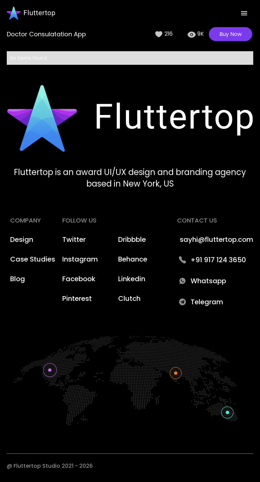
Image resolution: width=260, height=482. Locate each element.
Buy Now (230, 34)
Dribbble (132, 239)
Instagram (80, 259)
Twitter (74, 239)
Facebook (78, 279)
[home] (31, 13)
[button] (244, 13)
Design (21, 239)
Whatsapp (208, 281)
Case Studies (32, 259)
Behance (132, 259)
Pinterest (77, 298)
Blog (17, 279)
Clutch (129, 298)
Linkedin (131, 279)
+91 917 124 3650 (218, 260)
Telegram (207, 302)
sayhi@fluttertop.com (216, 239)
